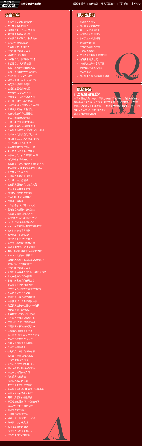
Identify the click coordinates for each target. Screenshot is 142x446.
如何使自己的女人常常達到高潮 (23, 138)
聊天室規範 (85, 72)
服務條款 (93, 3)
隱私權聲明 (79, 3)
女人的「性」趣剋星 (18, 180)
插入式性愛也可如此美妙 (20, 405)
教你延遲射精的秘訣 (18, 426)
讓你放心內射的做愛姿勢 (20, 193)
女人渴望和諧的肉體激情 (20, 284)
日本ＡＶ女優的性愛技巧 (20, 255)
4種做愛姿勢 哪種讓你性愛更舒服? (25, 251)
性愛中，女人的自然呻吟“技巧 (23, 155)
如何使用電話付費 (89, 59)
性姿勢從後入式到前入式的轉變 (23, 105)
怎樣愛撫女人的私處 (18, 380)
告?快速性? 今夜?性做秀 (20, 76)
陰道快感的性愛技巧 (18, 414)
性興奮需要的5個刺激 (18, 47)
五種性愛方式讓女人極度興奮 (22, 38)
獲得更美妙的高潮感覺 (19, 435)
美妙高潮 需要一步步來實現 (21, 247)
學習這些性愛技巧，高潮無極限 (23, 401)
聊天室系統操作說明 (90, 30)
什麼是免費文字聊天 (90, 47)
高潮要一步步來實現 (18, 422)
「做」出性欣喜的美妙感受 (21, 122)
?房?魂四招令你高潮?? (19, 143)
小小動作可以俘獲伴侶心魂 (21, 222)
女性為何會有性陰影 (18, 42)
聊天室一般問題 (87, 42)
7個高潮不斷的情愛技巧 (20, 197)
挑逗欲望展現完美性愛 (19, 88)
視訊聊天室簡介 (87, 21)
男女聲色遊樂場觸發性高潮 (21, 243)
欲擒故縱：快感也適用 (19, 234)
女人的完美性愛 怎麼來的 (20, 339)
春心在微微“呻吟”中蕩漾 (20, 276)
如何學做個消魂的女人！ (20, 159)
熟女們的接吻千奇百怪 (19, 230)
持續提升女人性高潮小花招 (21, 59)
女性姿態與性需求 (17, 347)
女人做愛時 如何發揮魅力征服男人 (25, 168)
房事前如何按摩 (15, 201)
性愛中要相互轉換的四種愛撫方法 (25, 289)
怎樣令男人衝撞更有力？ (20, 430)
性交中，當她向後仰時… (20, 372)
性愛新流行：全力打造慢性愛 (22, 301)
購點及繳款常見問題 (90, 38)
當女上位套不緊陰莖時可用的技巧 (25, 226)
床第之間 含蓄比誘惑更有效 (21, 322)
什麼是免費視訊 (87, 51)
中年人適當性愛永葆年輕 (20, 343)
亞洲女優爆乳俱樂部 (31, 3)
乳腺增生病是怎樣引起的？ (21, 21)
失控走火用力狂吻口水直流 (21, 364)
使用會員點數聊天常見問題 (93, 55)
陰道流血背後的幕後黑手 (20, 176)
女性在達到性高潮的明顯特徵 (22, 134)
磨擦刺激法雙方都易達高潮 (21, 297)
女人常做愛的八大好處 (19, 293)
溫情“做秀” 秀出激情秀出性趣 (22, 218)
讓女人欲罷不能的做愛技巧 (21, 368)
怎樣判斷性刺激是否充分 (20, 51)
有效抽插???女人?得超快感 (21, 314)
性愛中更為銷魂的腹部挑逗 (21, 67)
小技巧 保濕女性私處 (18, 360)
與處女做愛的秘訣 (17, 410)
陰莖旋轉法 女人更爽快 (19, 92)
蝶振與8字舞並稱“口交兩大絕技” (24, 335)
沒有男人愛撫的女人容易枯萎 (22, 184)
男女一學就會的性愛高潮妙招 (22, 72)
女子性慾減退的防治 (18, 26)
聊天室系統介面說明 (90, 26)
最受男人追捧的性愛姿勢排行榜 (23, 305)
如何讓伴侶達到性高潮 (19, 84)
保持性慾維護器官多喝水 (20, 330)
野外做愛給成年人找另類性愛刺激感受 (27, 272)
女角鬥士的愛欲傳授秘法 (20, 385)
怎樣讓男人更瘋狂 (17, 376)
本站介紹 (136, 3)
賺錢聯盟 (92, 114)
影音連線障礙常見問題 (91, 67)
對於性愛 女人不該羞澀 (19, 63)
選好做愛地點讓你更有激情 (21, 209)
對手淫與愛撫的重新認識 (20, 109)
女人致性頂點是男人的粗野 (21, 151)
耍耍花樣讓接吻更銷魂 (19, 188)
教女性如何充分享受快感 (20, 101)
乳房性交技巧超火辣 (18, 172)
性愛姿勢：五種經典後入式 (21, 97)
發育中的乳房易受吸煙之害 (21, 280)
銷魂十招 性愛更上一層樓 (21, 418)
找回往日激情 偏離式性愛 (20, 213)
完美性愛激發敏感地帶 (19, 34)
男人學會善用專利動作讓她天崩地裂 (26, 389)
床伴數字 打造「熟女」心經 (21, 205)
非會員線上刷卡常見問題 (92, 63)
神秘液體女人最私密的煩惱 (21, 30)
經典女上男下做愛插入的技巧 (22, 80)
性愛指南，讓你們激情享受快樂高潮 (26, 163)
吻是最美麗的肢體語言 (19, 309)
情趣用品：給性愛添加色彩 (21, 351)
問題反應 (123, 3)
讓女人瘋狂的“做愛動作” (20, 264)
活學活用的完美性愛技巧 (20, 239)
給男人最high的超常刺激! (20, 393)
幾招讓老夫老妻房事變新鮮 (21, 318)
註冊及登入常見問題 (90, 34)
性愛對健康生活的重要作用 (21, 126)
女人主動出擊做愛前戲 (19, 117)
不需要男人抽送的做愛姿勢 (21, 326)
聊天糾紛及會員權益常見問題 (94, 76)
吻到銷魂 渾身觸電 (17, 55)
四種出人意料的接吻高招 (20, 397)
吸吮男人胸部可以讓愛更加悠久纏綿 (26, 130)
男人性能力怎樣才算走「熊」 (22, 147)
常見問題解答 (108, 3)
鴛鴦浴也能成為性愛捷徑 (20, 113)
